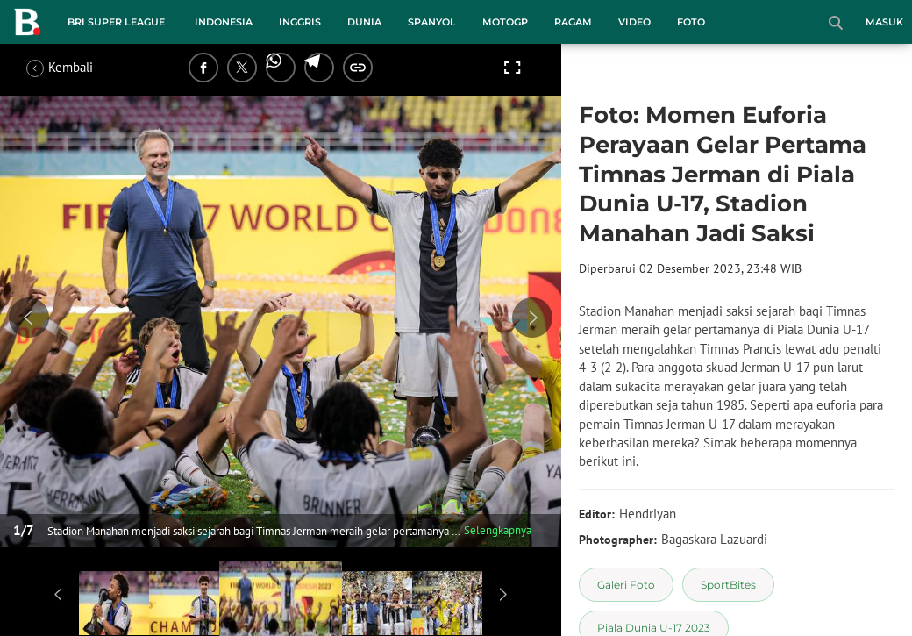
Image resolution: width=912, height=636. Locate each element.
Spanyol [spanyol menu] (432, 22)
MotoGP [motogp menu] (505, 22)
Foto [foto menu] (691, 22)
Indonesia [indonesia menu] (224, 22)
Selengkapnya (497, 530)
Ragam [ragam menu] (573, 22)
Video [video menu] (634, 22)
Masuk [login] (884, 22)
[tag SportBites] (728, 585)
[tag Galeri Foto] (626, 585)
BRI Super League (116, 22)
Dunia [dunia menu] (364, 22)
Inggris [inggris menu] (300, 22)
